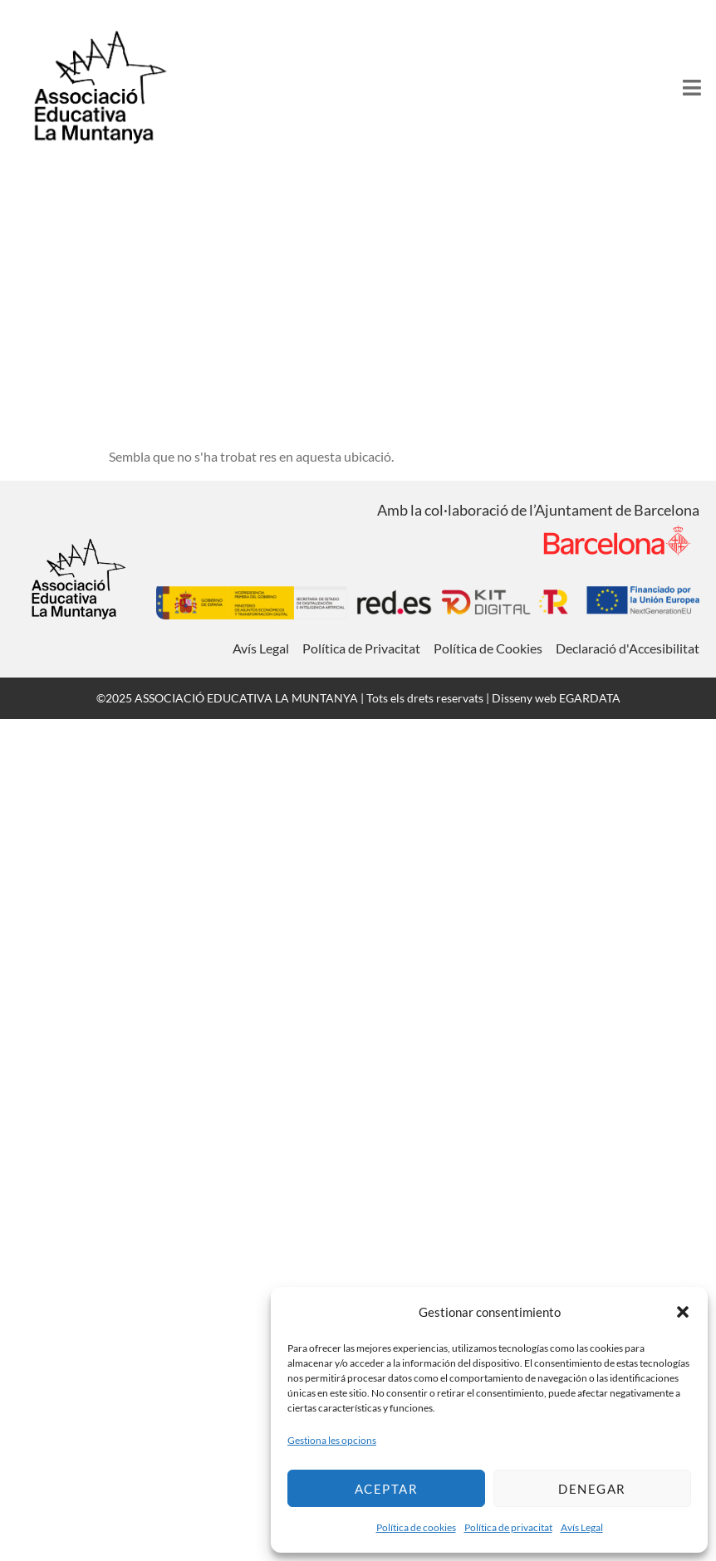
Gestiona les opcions (331, 1440)
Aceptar (387, 1488)
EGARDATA (589, 698)
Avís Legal (582, 1527)
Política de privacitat (508, 1527)
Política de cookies (416, 1527)
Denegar (592, 1488)
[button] (682, 1312)
